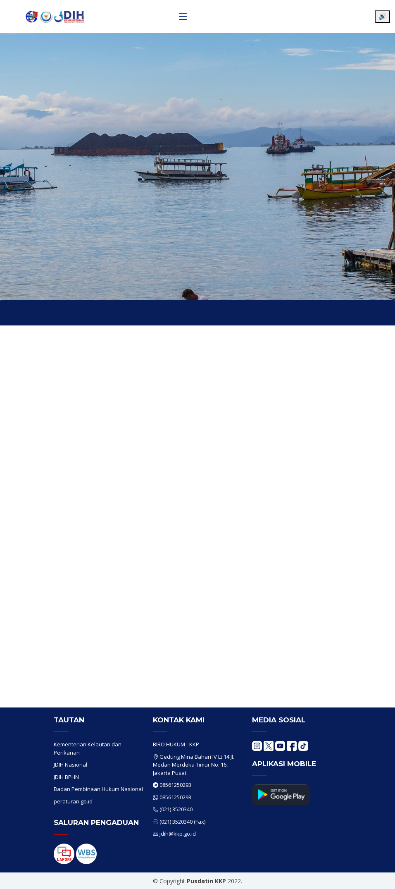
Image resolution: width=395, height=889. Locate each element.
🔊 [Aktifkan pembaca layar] (382, 16)
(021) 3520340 (176, 809)
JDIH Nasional (70, 764)
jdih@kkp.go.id (177, 833)
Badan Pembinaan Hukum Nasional (98, 789)
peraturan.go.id (73, 801)
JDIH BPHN (66, 777)
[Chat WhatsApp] (376, 876)
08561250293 (175, 785)
